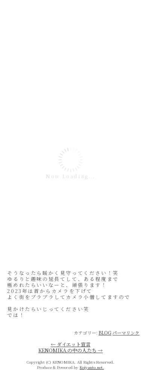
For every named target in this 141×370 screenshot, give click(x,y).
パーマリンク (125, 332)
